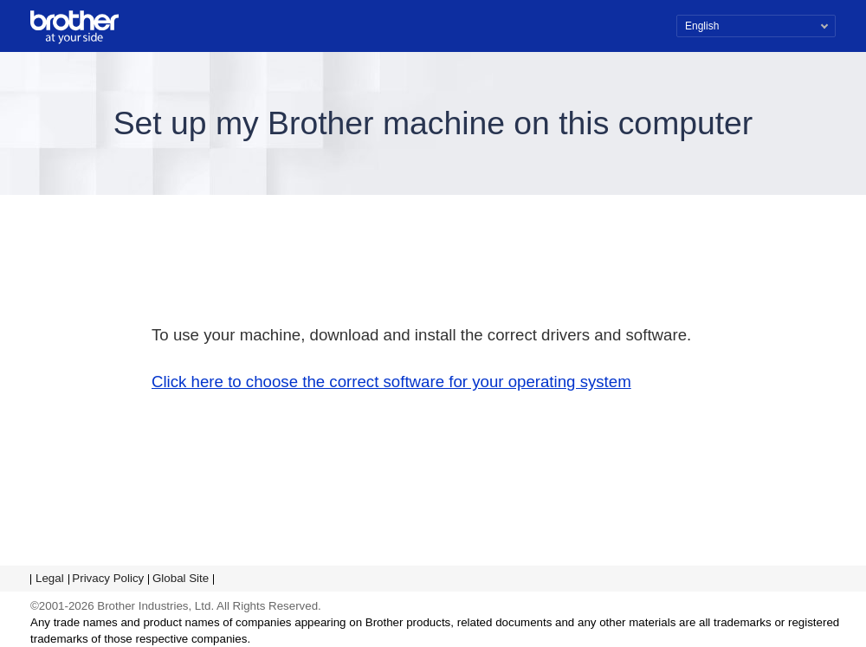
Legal (50, 578)
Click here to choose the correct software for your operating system (391, 381)
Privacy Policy (108, 578)
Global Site (180, 578)
